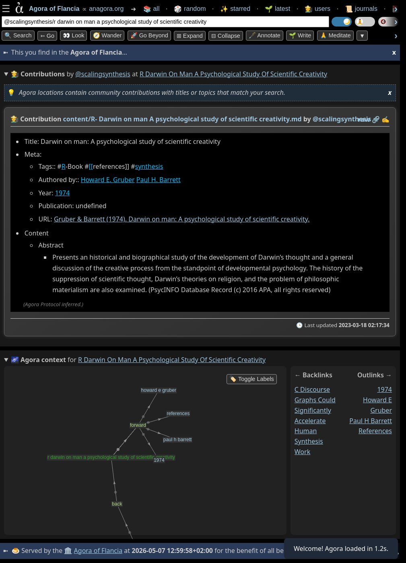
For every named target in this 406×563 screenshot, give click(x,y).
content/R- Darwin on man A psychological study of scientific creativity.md (182, 119)
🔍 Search (18, 35)
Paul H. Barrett (158, 179)
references (375, 430)
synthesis (149, 166)
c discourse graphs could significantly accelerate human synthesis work (315, 420)
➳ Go (47, 36)
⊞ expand (190, 36)
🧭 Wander (107, 35)
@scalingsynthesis (102, 74)
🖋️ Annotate (264, 35)
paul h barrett (370, 420)
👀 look (73, 35)
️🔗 (376, 119)
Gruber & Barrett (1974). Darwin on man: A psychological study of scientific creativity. (182, 219)
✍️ (385, 119)
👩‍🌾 (14, 119)
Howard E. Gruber (108, 179)
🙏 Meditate (335, 35)
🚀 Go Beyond (149, 35)
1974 (62, 192)
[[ (91, 166)
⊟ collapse (225, 36)
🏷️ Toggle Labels (251, 379)
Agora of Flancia (98, 550)
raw (364, 119)
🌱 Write (300, 35)
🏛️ (68, 550)
